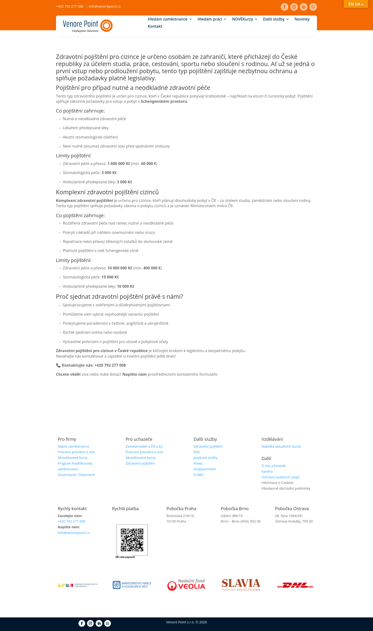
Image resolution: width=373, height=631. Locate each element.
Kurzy (242, 20)
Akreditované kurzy (73, 457)
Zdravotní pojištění (140, 463)
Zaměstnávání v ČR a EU (144, 446)
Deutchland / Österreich (76, 474)
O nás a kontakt (273, 465)
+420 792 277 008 (69, 6)
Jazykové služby (206, 457)
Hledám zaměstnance (168, 20)
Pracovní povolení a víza (76, 452)
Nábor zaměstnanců (73, 446)
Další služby (274, 20)
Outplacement (205, 469)
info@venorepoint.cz (105, 6)
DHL (197, 452)
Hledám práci (209, 20)
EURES (199, 474)
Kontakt (155, 27)
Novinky (302, 20)
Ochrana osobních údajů (280, 477)
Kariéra (267, 471)
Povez (198, 463)
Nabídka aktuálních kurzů (281, 446)
